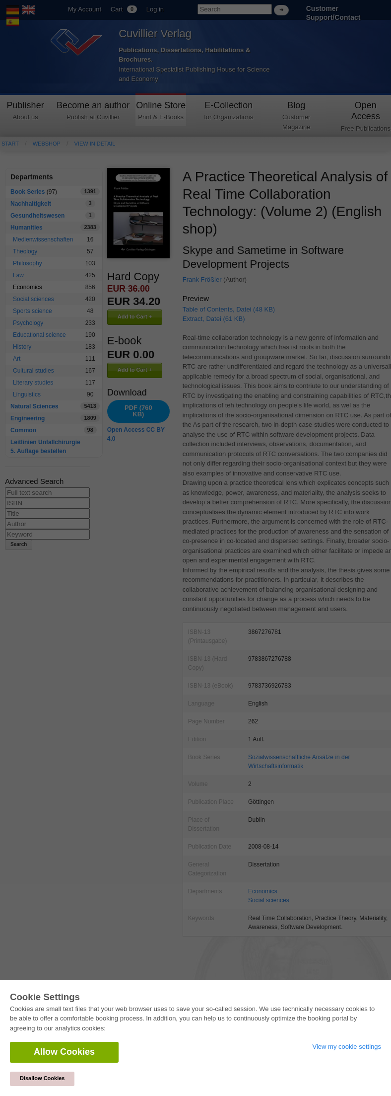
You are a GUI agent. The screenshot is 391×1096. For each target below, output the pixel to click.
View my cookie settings (347, 1046)
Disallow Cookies (42, 1078)
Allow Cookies (64, 1052)
